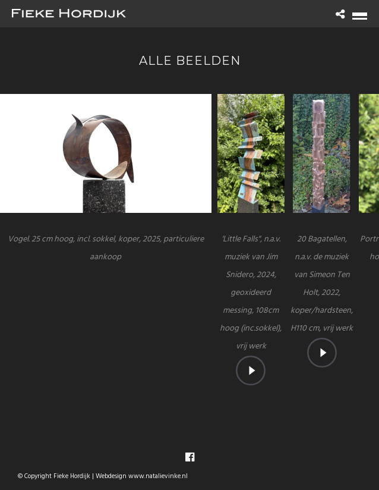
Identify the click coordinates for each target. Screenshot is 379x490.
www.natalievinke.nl (158, 476)
